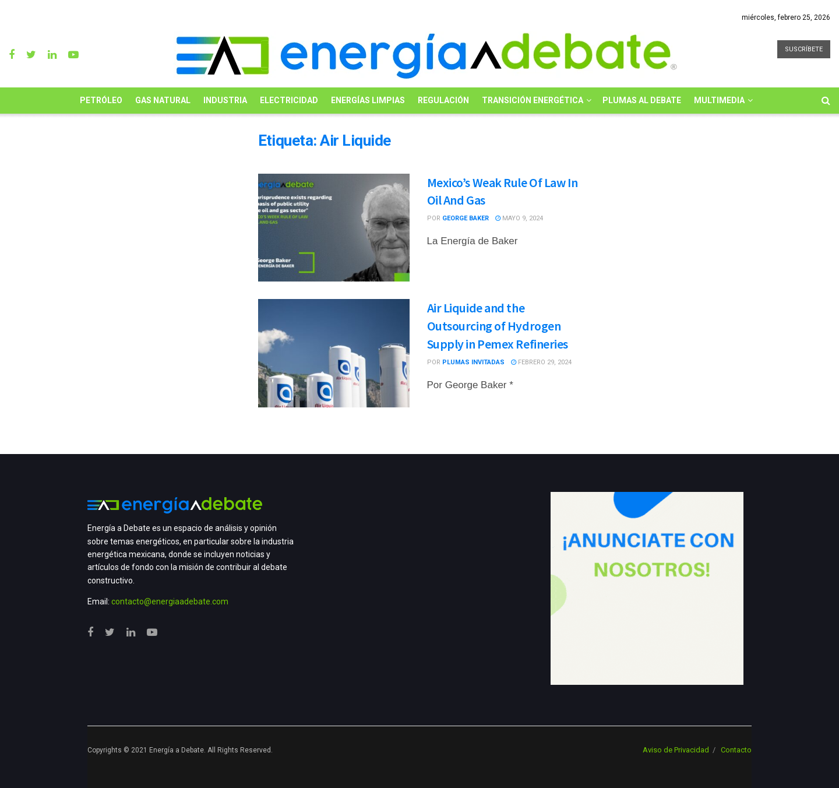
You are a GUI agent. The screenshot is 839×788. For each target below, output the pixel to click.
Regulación (443, 100)
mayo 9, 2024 (519, 218)
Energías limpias (368, 100)
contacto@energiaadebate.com (169, 601)
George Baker (465, 218)
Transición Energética (532, 100)
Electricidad (289, 100)
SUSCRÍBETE (804, 49)
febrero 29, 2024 (541, 362)
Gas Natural (163, 100)
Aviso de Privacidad (676, 749)
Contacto (736, 749)
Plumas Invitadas (473, 362)
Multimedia (719, 100)
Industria (225, 100)
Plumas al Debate (641, 100)
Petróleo (101, 100)
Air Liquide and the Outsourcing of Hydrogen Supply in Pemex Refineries (498, 326)
